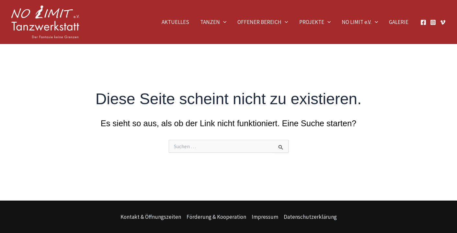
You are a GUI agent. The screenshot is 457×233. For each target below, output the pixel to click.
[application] (223, 22)
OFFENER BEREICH (262, 22)
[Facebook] (423, 22)
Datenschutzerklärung (310, 216)
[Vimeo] (443, 22)
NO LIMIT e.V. (360, 22)
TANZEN (213, 22)
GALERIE (398, 22)
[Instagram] (433, 22)
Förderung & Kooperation (216, 216)
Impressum (265, 216)
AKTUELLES (175, 22)
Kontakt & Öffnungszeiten (150, 216)
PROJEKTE (315, 22)
